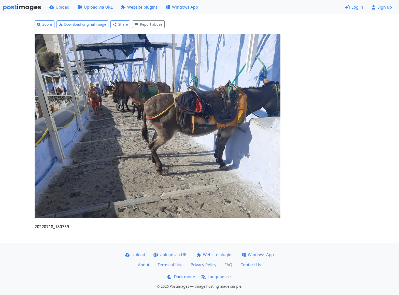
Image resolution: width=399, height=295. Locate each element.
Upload (59, 7)
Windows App (182, 7)
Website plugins (139, 7)
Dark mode (181, 277)
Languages (215, 277)
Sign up (381, 7)
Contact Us (250, 265)
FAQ (228, 265)
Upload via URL (95, 7)
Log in (354, 7)
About (143, 265)
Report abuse (148, 24)
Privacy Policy (203, 265)
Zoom (44, 24)
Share (120, 24)
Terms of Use (170, 265)
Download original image (82, 24)
